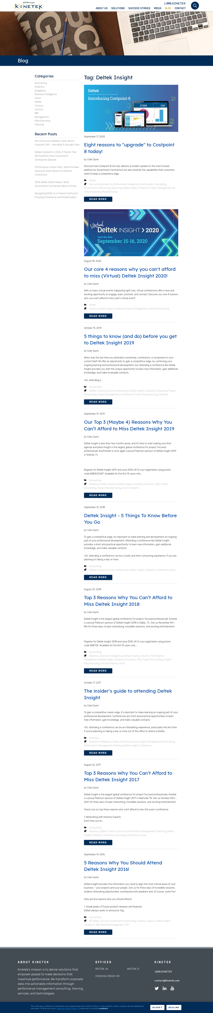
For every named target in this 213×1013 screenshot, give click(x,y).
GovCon (93, 308)
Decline (173, 1007)
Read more (98, 199)
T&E (157, 484)
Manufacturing (109, 191)
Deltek (92, 180)
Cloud (122, 663)
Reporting (116, 188)
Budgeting (40, 90)
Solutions (149, 484)
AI (174, 188)
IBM (36, 113)
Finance (101, 390)
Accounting (95, 184)
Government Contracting (97, 188)
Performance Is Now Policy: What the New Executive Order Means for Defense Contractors (57, 171)
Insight (142, 741)
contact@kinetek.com (167, 980)
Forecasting (160, 184)
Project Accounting (152, 659)
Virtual (165, 308)
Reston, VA (101, 968)
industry (141, 921)
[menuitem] (103, 8)
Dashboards (146, 184)
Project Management (161, 188)
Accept (157, 1007)
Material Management (112, 924)
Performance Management (98, 745)
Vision (173, 569)
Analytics (107, 184)
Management (155, 741)
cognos (151, 921)
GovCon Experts (130, 488)
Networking (122, 390)
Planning (117, 745)
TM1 (127, 924)
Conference (155, 308)
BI (114, 184)
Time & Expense (92, 191)
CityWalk (163, 394)
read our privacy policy (67, 1008)
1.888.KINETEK (175, 3)
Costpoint (143, 188)
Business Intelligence (128, 184)
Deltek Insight (130, 188)
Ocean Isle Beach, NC (107, 976)
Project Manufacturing (146, 394)
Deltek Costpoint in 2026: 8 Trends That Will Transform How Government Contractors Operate (55, 156)
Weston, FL (133, 968)
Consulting (161, 390)
